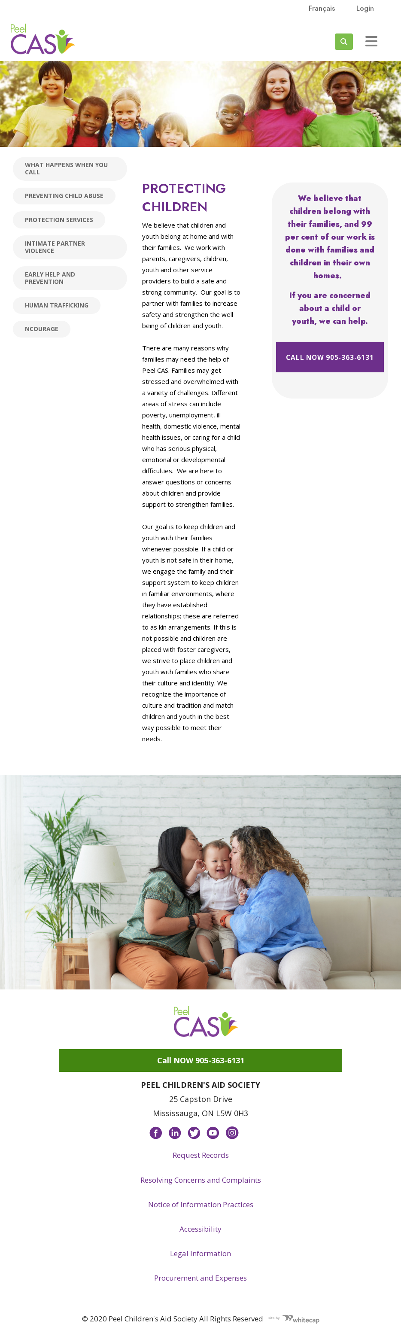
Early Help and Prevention (50, 278)
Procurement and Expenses (200, 1278)
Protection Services (59, 220)
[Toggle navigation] (371, 41)
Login (365, 8)
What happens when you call (66, 168)
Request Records (201, 1155)
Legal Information (200, 1253)
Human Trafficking (56, 305)
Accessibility (200, 1229)
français (322, 8)
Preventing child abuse (64, 196)
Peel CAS (43, 39)
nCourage (41, 329)
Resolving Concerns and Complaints (200, 1180)
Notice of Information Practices (200, 1204)
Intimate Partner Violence (55, 247)
